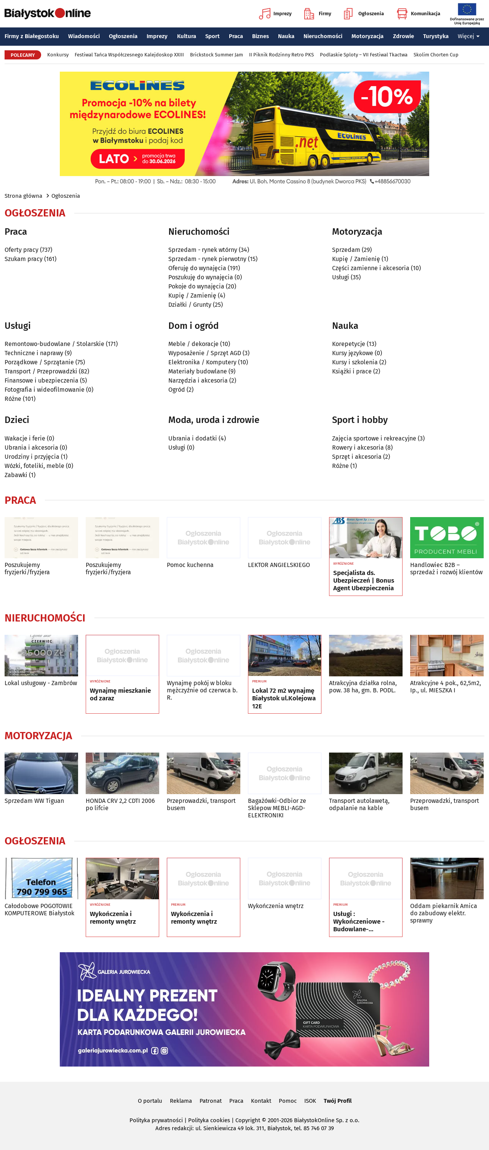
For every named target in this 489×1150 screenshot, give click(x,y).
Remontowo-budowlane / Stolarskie (54, 344)
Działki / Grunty (189, 304)
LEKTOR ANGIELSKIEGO (279, 565)
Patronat (211, 1100)
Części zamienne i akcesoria (370, 268)
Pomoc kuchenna (190, 565)
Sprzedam (346, 249)
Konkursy (58, 54)
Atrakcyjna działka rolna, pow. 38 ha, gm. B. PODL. (363, 686)
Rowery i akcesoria (358, 447)
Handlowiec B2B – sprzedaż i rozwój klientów (446, 568)
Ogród (176, 389)
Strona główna (23, 195)
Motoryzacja (368, 36)
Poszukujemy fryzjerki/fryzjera (27, 568)
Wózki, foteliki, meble (34, 465)
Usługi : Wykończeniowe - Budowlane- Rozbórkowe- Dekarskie (359, 922)
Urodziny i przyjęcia (32, 456)
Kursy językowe (352, 353)
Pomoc (288, 1100)
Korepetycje (348, 344)
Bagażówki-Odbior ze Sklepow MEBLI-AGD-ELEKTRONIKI (277, 808)
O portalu (150, 1100)
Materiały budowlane (197, 371)
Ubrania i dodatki (192, 438)
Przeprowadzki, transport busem (201, 804)
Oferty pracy (21, 249)
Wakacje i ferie (25, 438)
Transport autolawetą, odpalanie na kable (359, 804)
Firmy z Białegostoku (32, 36)
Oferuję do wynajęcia (197, 268)
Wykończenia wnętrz (276, 906)
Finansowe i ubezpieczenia (41, 380)
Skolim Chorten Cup (436, 54)
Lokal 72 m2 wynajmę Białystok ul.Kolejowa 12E (284, 698)
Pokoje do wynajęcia (196, 286)
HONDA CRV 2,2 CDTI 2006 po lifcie (120, 804)
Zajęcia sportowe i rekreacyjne (374, 438)
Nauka (286, 36)
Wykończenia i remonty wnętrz (113, 918)
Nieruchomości (323, 36)
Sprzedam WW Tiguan (34, 800)
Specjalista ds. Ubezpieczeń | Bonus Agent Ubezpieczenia (363, 581)
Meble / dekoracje (193, 344)
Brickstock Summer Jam (216, 54)
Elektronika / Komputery (202, 362)
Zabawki (16, 475)
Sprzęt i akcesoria (357, 456)
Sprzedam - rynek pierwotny (207, 259)
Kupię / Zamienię (192, 295)
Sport (212, 36)
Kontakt (261, 1100)
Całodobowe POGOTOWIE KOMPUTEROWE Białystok (39, 909)
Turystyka (436, 36)
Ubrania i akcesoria (31, 447)
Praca (236, 36)
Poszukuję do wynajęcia (200, 277)
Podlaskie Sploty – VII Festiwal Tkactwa (364, 54)
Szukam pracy (24, 259)
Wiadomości (84, 36)
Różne (13, 398)
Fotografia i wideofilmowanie (45, 389)
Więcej (469, 36)
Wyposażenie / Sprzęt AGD (204, 353)
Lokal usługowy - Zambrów (41, 683)
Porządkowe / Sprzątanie (39, 362)
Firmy (317, 13)
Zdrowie (403, 36)
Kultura (186, 36)
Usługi (340, 277)
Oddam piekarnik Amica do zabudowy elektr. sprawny (443, 913)
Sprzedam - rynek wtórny (202, 249)
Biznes (260, 36)
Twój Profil (338, 1100)
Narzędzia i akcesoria (198, 380)
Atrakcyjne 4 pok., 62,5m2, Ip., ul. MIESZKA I (445, 686)
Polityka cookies (209, 1120)
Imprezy (275, 13)
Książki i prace (352, 371)
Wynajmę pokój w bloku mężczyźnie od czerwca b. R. (202, 690)
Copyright (247, 1120)
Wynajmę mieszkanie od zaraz (120, 694)
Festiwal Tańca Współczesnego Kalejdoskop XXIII (129, 54)
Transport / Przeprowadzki (41, 371)
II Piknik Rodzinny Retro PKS (281, 54)
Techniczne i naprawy (34, 353)
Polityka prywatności (156, 1120)
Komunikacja (418, 13)
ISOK (310, 1100)
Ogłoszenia (364, 13)
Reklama (181, 1100)
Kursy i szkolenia (355, 362)
